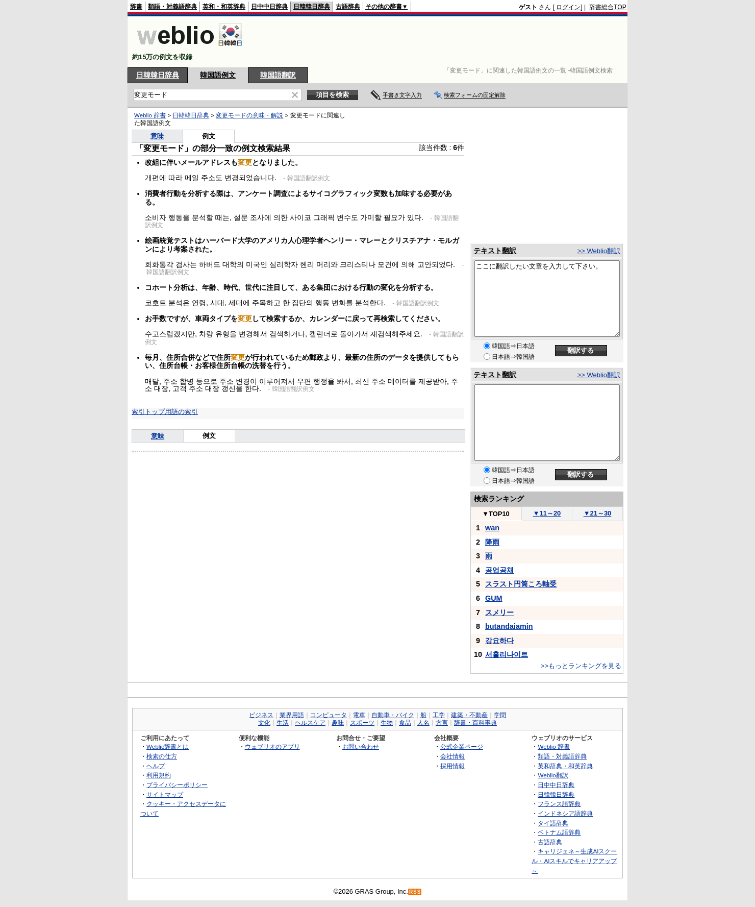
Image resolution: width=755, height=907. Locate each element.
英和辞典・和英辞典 (565, 766)
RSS (415, 892)
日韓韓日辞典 (311, 7)
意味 (157, 136)
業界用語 (292, 715)
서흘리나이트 (506, 654)
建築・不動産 (469, 715)
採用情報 (452, 766)
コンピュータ (328, 715)
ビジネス (261, 715)
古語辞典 (348, 7)
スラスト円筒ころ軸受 (521, 584)
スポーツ (362, 723)
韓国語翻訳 (278, 75)
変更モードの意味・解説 (249, 115)
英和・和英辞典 (224, 7)
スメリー (499, 612)
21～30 (598, 513)
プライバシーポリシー (177, 784)
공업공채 (499, 570)
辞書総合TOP (607, 7)
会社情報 (452, 756)
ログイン (568, 7)
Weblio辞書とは (167, 746)
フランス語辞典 (559, 803)
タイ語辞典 (553, 823)
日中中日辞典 (269, 7)
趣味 (338, 723)
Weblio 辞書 (150, 115)
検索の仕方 (161, 756)
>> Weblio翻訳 (598, 251)
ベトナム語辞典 (559, 832)
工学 (439, 715)
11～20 (547, 513)
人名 (423, 723)
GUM (493, 598)
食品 (405, 723)
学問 (500, 715)
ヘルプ (155, 766)
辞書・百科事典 (475, 723)
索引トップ (148, 411)
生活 (282, 723)
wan (492, 528)
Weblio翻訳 (553, 775)
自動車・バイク (392, 715)
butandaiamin (509, 626)
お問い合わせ (360, 746)
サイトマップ (164, 794)
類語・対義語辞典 (172, 7)
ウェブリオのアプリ (272, 746)
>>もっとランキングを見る (581, 666)
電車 (359, 715)
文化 (264, 723)
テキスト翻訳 (494, 251)
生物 (387, 723)
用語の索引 (181, 411)
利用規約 (158, 775)
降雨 (492, 542)
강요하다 (499, 640)
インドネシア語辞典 (565, 813)
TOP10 (496, 514)
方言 (442, 723)
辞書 (136, 7)
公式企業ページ (461, 746)
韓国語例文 (218, 75)
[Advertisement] (440, 42)
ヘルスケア (310, 723)
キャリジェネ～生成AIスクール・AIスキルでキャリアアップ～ (574, 860)
